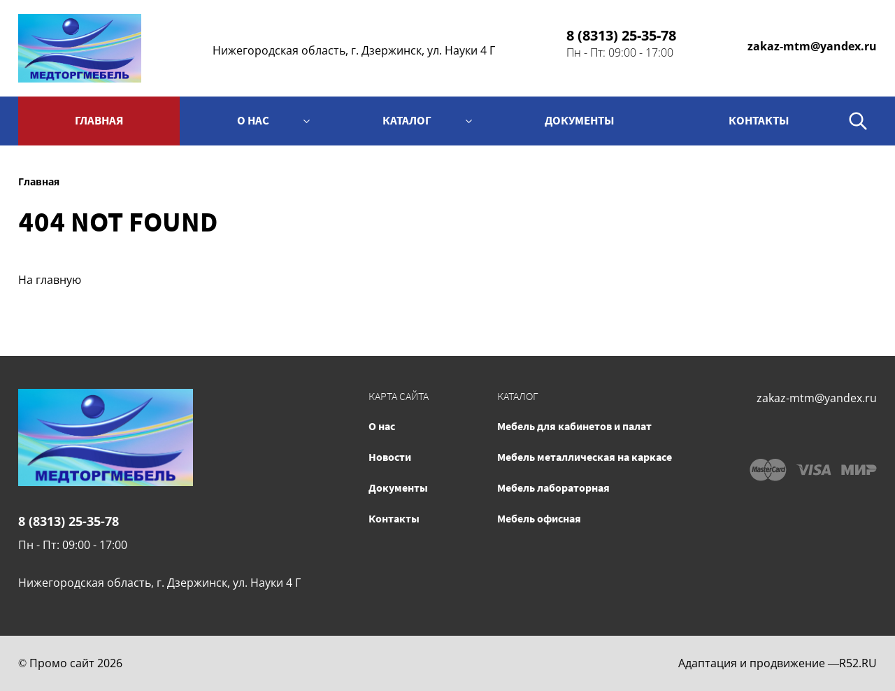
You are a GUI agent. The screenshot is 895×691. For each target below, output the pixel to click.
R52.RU (858, 663)
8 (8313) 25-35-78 (621, 35)
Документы (580, 120)
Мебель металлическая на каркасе (584, 457)
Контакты (394, 518)
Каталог (406, 120)
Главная (99, 120)
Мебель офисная (539, 518)
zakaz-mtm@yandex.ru (812, 46)
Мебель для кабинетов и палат (574, 426)
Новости (389, 457)
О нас (253, 120)
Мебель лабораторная (553, 487)
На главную (49, 279)
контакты (759, 120)
